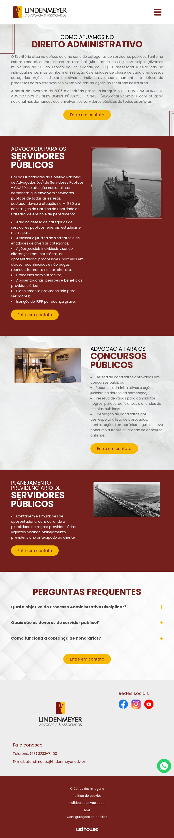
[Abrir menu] (158, 12)
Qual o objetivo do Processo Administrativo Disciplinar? (87, 609)
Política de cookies (87, 795)
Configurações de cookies (87, 817)
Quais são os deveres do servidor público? (87, 624)
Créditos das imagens (87, 788)
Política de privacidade (87, 803)
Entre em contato (87, 115)
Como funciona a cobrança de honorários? (87, 640)
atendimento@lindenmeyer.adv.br (55, 761)
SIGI (87, 810)
